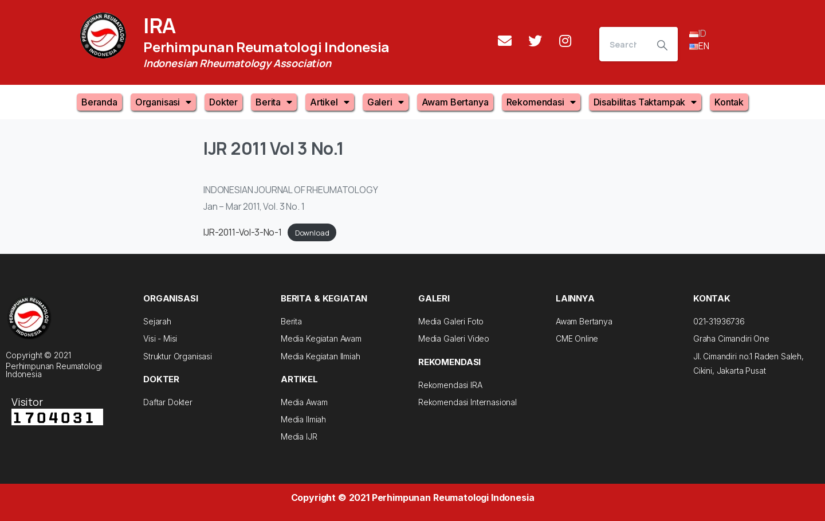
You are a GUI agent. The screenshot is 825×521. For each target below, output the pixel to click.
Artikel (329, 102)
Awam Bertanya (455, 102)
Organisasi (163, 102)
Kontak (729, 102)
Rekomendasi (541, 102)
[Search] (623, 44)
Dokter (223, 102)
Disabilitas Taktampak (645, 102)
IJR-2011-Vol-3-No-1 (242, 232)
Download (312, 233)
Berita (274, 102)
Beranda (99, 102)
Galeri (385, 102)
